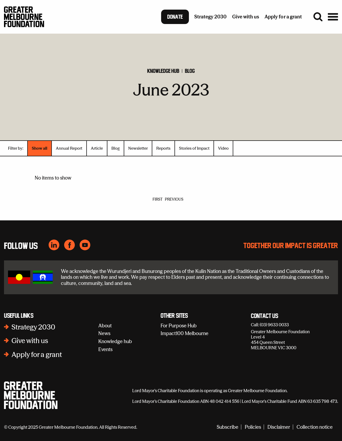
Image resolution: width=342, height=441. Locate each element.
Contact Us (264, 316)
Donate (175, 17)
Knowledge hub (163, 71)
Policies (253, 427)
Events (105, 349)
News (104, 333)
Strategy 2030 (33, 327)
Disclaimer (278, 427)
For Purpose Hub (179, 326)
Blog (190, 71)
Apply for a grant (36, 354)
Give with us (29, 340)
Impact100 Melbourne (184, 333)
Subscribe (227, 427)
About (105, 326)
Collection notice (315, 427)
